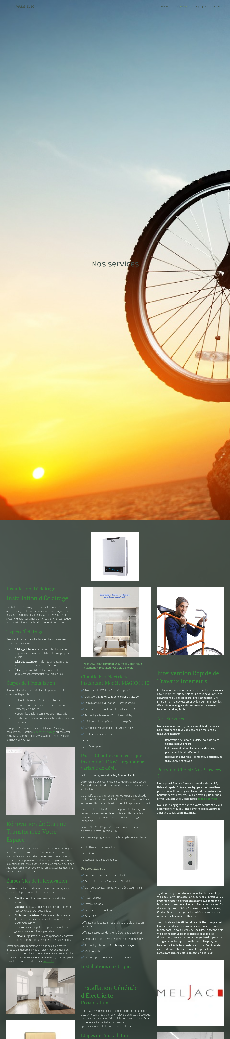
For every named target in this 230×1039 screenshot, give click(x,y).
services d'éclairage (44, 732)
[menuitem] (166, 7)
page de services (207, 799)
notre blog (48, 961)
